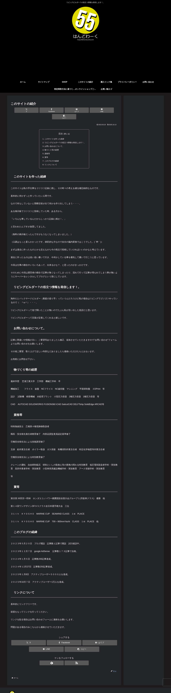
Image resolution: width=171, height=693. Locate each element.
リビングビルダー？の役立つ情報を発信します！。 (65, 136)
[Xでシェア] (28, 110)
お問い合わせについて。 (53, 140)
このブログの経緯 (50, 155)
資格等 (46, 148)
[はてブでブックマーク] (64, 110)
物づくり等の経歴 (50, 144)
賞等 (45, 152)
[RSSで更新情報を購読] (66, 657)
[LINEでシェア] (82, 110)
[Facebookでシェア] (46, 110)
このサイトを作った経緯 (53, 132)
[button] (100, 110)
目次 (61, 127)
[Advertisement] (85, 60)
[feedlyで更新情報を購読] (61, 657)
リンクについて (50, 159)
